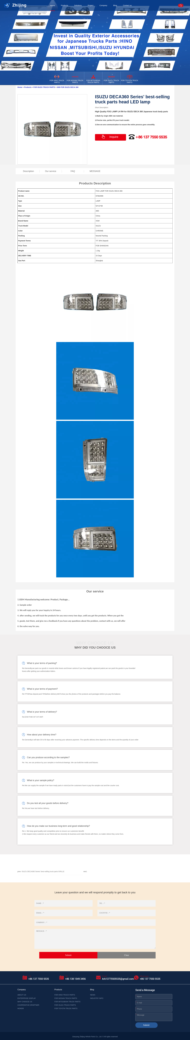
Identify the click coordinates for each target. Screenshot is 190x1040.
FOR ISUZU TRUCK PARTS (44, 87)
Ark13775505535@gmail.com (118, 978)
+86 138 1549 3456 (75, 978)
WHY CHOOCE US (24, 1002)
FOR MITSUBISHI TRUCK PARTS (67, 1002)
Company (103, 5)
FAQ (73, 171)
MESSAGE (95, 171)
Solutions (78, 5)
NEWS (92, 995)
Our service (50, 171)
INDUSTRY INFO (96, 998)
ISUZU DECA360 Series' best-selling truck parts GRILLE (43, 871)
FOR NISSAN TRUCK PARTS (65, 998)
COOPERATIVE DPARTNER (28, 1005)
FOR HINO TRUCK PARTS (64, 995)
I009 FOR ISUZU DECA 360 (67, 87)
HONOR (20, 1008)
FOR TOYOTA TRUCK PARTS (65, 1008)
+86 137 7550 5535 (38, 978)
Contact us (127, 5)
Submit (146, 1025)
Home (52, 5)
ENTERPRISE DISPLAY (26, 998)
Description (28, 171)
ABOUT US (21, 995)
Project (90, 5)
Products (64, 5)
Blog (115, 5)
